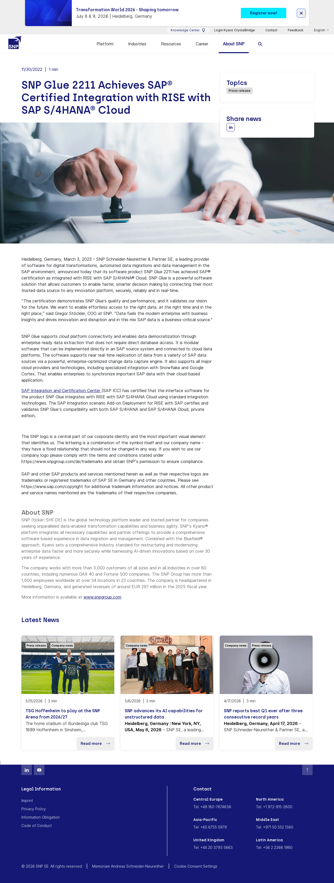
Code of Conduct (36, 825)
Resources (171, 43)
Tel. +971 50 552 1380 (274, 827)
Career (202, 43)
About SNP (233, 43)
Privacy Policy (33, 809)
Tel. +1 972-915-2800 (274, 807)
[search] (260, 43)
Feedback (295, 30)
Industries (137, 43)
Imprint (27, 800)
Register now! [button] (263, 12)
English (320, 30)
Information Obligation (40, 817)
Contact (271, 30)
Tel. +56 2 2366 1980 (274, 847)
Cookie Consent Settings (195, 866)
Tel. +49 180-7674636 (212, 807)
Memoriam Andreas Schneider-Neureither (128, 866)
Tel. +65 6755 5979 (210, 827)
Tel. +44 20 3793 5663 (213, 847)
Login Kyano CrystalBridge (234, 30)
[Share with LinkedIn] (230, 127)
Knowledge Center (188, 30)
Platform (105, 43)
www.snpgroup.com (102, 597)
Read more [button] (95, 743)
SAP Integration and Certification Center (61, 390)
